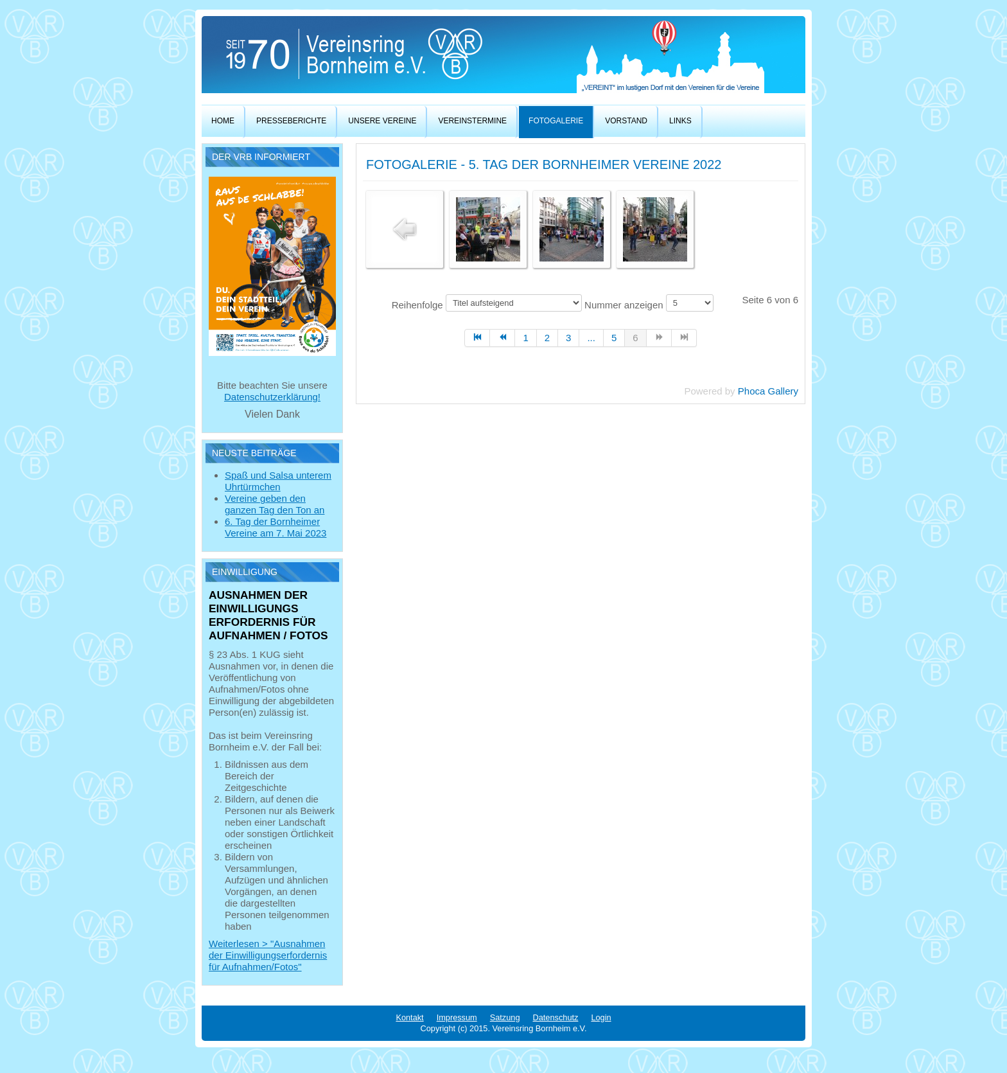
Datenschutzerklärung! (272, 396)
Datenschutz (556, 1017)
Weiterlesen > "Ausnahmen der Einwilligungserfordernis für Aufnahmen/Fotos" (268, 955)
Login (601, 1017)
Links (680, 120)
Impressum (457, 1017)
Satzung (505, 1017)
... (591, 337)
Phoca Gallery (768, 391)
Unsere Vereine (382, 120)
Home (222, 120)
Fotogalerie (556, 120)
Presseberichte (291, 120)
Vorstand (626, 120)
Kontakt (409, 1017)
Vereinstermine (472, 120)
